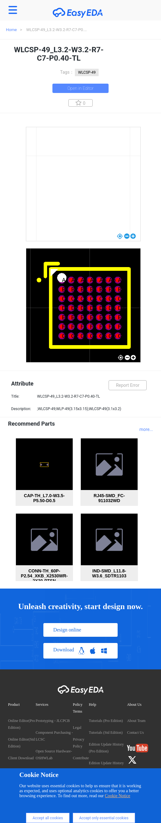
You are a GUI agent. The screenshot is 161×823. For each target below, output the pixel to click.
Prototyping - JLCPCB (53, 721)
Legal (77, 727)
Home (11, 29)
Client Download (21, 758)
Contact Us (135, 732)
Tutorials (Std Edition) (106, 732)
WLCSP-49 (86, 72)
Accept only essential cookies (104, 818)
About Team (136, 721)
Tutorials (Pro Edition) (106, 721)
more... (146, 429)
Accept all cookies (47, 818)
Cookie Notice (117, 795)
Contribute (81, 758)
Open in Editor (80, 88)
